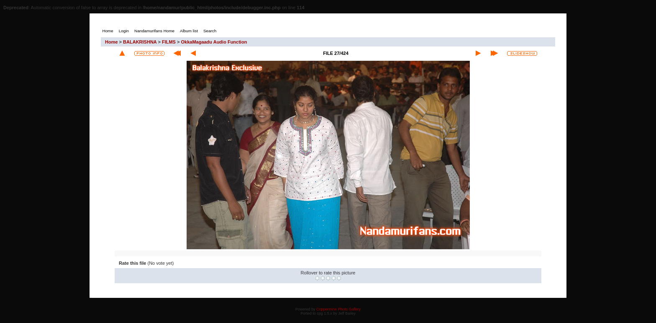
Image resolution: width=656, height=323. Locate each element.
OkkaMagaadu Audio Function (214, 41)
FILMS (169, 41)
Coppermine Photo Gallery (338, 309)
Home (111, 41)
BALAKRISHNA (139, 41)
